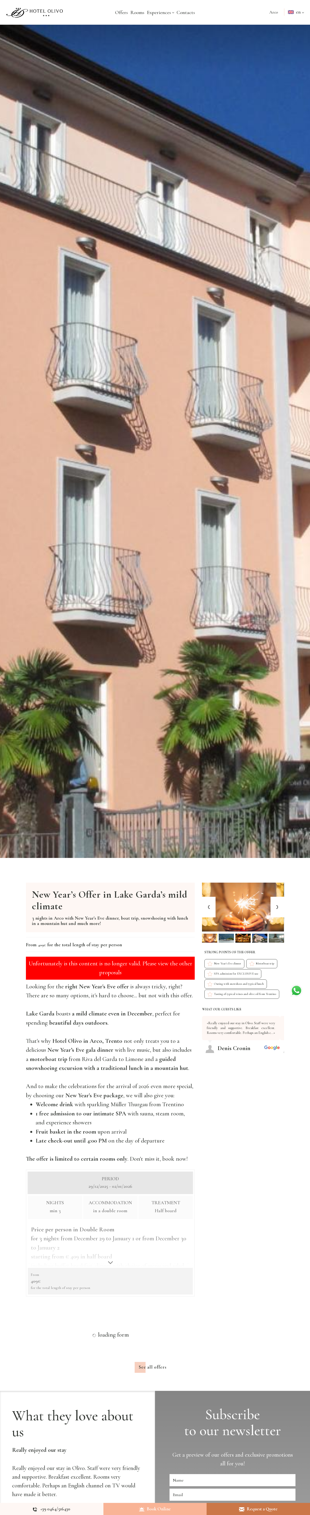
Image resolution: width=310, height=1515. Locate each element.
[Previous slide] (209, 907)
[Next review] (283, 1014)
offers (227, 1491)
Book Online (155, 1509)
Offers (121, 12)
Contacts (186, 12)
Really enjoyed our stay (39, 1487)
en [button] (297, 16)
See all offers (152, 1404)
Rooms (137, 12)
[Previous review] (281, 1014)
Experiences (160, 12)
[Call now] (51, 1509)
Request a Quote (258, 1509)
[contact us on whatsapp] (296, 989)
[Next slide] (277, 907)
